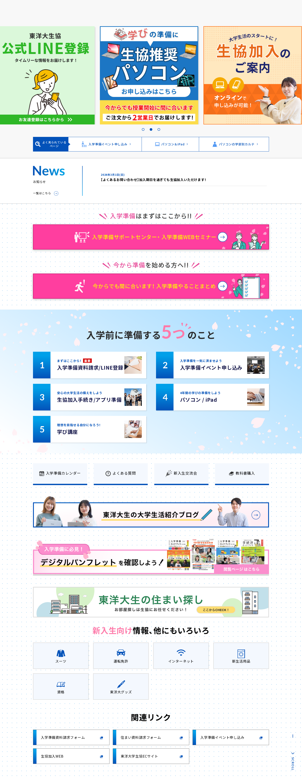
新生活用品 (241, 661)
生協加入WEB (52, 756)
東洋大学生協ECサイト (139, 756)
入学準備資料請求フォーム (63, 737)
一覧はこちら (42, 193)
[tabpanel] (151, 75)
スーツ (60, 661)
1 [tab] (143, 124)
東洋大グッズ (121, 691)
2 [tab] (151, 124)
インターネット (181, 661)
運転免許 (121, 661)
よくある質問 (124, 473)
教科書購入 (245, 473)
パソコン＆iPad (172, 144)
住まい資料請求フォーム (141, 737)
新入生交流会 (185, 473)
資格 (61, 691)
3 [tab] (158, 124)
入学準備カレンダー (63, 473)
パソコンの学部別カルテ (237, 144)
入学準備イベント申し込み (108, 144)
